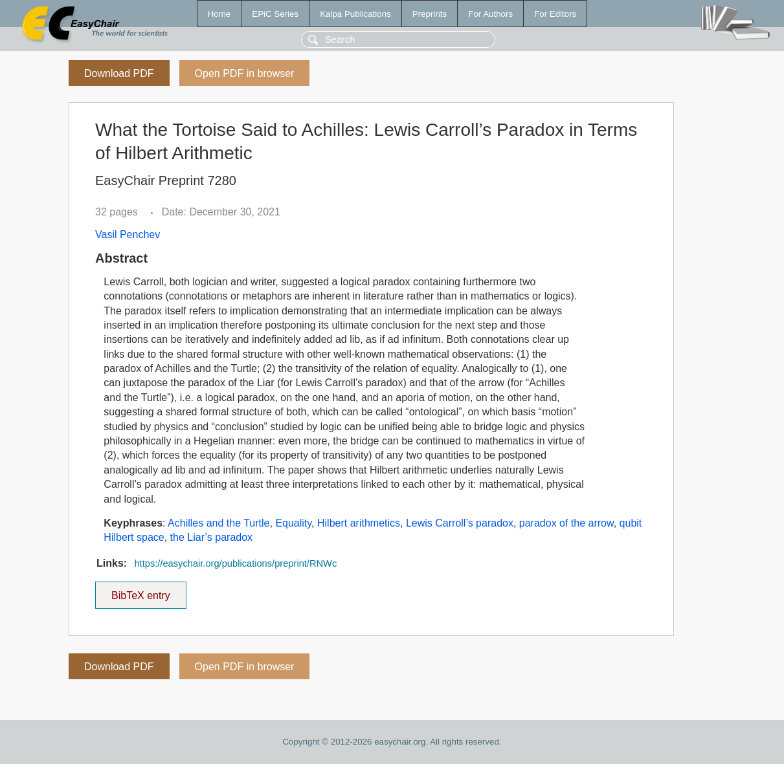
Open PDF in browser (245, 73)
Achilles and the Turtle (218, 523)
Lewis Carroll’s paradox (459, 523)
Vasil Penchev (127, 234)
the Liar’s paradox (211, 537)
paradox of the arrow (566, 523)
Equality (293, 523)
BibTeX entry (140, 591)
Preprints (429, 14)
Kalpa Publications (355, 14)
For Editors (555, 14)
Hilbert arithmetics (358, 523)
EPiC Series (275, 14)
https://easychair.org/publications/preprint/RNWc (235, 563)
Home (219, 14)
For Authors (490, 14)
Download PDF (119, 73)
